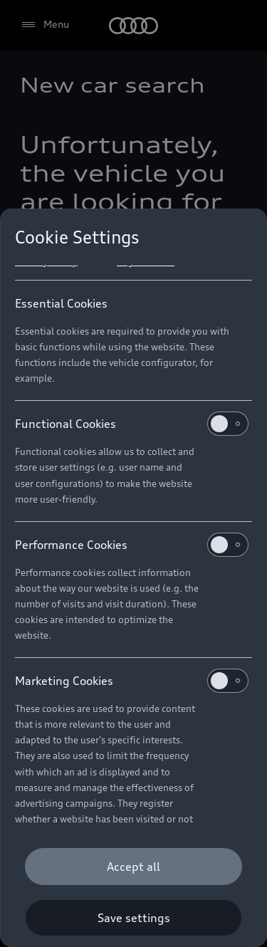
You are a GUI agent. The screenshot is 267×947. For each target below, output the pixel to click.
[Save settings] (133, 917)
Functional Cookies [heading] (131, 424)
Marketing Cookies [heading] (131, 681)
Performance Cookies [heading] (131, 545)
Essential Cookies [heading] (61, 303)
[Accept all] (133, 866)
